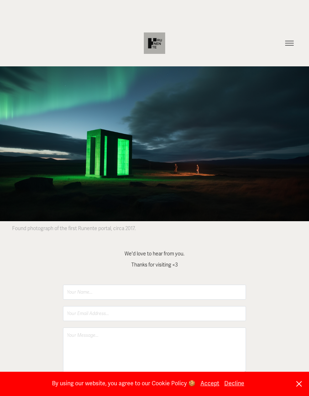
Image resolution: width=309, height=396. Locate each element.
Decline (234, 383)
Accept (209, 383)
